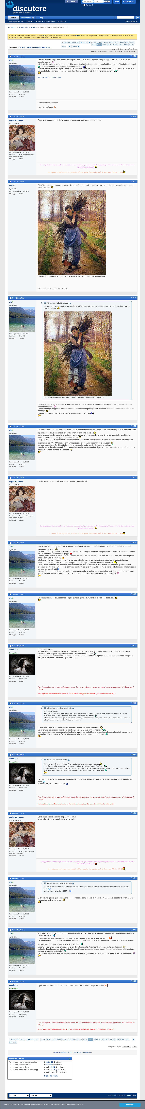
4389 (131, 44)
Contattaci (112, 1095)
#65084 (133, 930)
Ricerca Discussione (115, 51)
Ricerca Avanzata (131, 21)
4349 (126, 44)
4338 (94, 44)
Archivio (34, 27)
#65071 (133, 56)
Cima (134, 1047)
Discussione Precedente (63, 1052)
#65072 (133, 116)
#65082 (133, 813)
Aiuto (117, 2)
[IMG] (53, 1067)
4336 (127, 42)
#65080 (133, 703)
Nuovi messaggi (27, 18)
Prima (83, 42)
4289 (111, 42)
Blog (41, 18)
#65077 (133, 542)
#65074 (133, 298)
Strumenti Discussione (98, 51)
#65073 (133, 181)
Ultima (75, 47)
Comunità (38, 21)
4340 (104, 44)
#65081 (133, 755)
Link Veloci (60, 21)
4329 (116, 42)
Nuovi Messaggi (14, 21)
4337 (132, 42)
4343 (120, 44)
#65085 (133, 981)
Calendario (29, 21)
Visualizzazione (129, 51)
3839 (100, 42)
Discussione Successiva (82, 1052)
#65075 (133, 426)
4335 (122, 42)
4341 (110, 44)
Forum (13, 18)
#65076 (133, 477)
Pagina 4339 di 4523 (71, 42)
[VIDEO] (54, 1070)
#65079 (133, 646)
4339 (99, 44)
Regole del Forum (51, 1076)
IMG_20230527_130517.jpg (49, 77)
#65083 (133, 878)
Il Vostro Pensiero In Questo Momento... (34, 47)
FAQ (22, 21)
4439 (64, 46)
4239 (106, 42)
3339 (95, 42)
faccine (49, 1064)
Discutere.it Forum (124, 1095)
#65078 (133, 594)
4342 (115, 44)
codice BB (49, 1062)
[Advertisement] (72, 30)
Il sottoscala (23, 27)
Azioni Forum (49, 21)
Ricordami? (88, 5)
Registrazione (128, 2)
